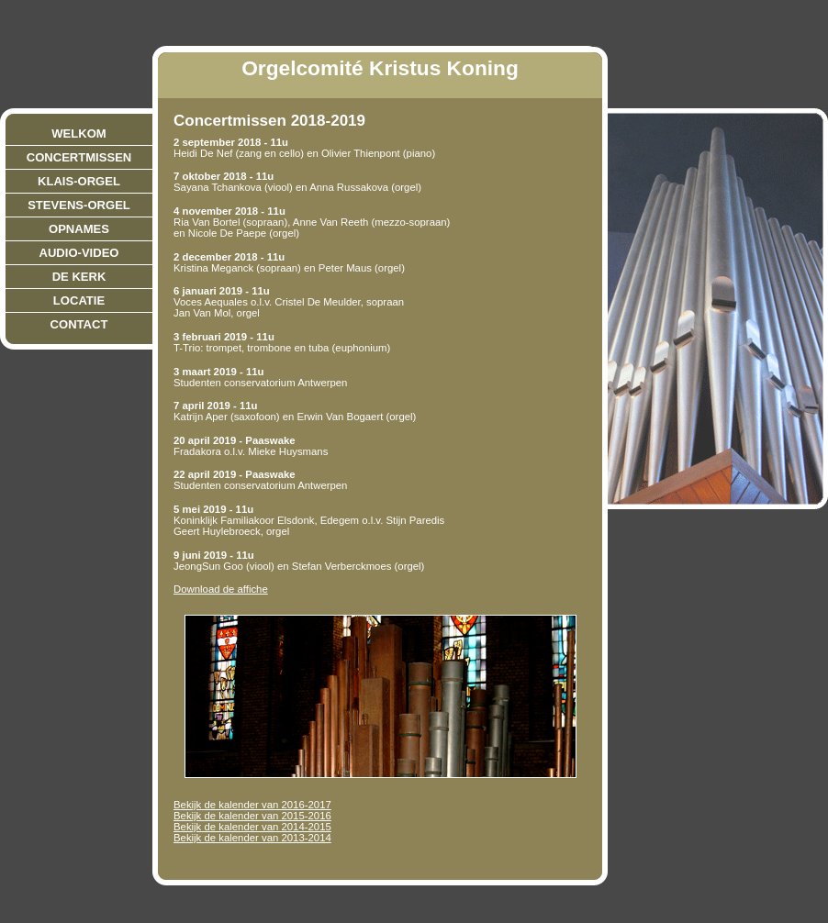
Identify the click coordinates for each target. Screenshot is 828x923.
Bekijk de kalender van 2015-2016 (252, 815)
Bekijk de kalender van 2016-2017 (252, 804)
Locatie (79, 300)
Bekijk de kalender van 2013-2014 (252, 837)
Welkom (78, 133)
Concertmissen (79, 157)
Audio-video (79, 253)
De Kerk (79, 277)
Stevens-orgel (79, 205)
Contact (79, 324)
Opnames (79, 229)
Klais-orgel (79, 181)
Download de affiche (220, 589)
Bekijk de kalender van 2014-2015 (252, 826)
